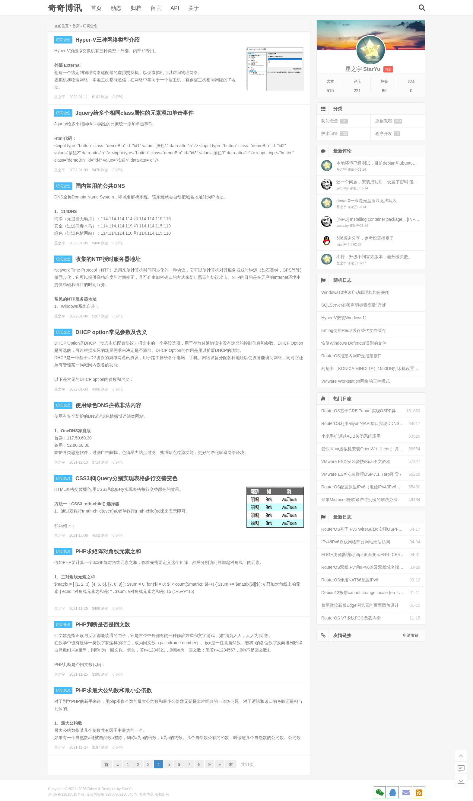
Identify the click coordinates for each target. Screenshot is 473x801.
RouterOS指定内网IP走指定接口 (351, 355)
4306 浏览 (100, 389)
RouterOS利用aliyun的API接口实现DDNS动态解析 (364, 423)
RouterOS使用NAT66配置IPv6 (349, 579)
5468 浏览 (100, 243)
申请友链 (411, 635)
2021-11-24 (78, 747)
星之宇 (59, 97)
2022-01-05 (78, 243)
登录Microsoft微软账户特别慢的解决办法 (359, 499)
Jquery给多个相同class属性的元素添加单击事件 (134, 113)
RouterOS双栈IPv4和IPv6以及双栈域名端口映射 (365, 567)
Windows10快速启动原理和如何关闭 (355, 292)
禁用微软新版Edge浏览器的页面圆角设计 (360, 605)
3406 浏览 (100, 608)
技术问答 (334, 133)
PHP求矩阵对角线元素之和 (108, 551)
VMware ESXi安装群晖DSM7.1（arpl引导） (362, 474)
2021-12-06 (78, 535)
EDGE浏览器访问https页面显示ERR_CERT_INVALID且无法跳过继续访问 (365, 554)
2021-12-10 (78, 462)
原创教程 (388, 121)
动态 (116, 8)
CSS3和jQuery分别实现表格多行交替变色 (126, 478)
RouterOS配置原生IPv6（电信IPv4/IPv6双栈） (364, 486)
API (174, 8)
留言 (156, 8)
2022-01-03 (78, 389)
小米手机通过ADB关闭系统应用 (351, 436)
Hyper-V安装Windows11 (344, 317)
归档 (136, 8)
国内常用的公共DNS (100, 186)
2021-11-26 (78, 608)
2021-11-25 (78, 674)
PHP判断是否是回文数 (102, 625)
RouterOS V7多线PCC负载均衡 (351, 618)
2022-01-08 (78, 170)
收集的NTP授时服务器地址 (108, 259)
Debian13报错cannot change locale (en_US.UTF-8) (365, 592)
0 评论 (118, 97)
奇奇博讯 (65, 8)
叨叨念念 (63, 40)
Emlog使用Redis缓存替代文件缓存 (353, 330)
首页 (96, 8)
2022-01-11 (78, 97)
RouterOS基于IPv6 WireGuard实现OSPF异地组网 (365, 529)
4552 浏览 (100, 535)
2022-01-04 (78, 316)
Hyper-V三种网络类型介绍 (107, 40)
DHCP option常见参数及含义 (111, 332)
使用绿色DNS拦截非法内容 (108, 405)
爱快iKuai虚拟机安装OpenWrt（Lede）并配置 (364, 448)
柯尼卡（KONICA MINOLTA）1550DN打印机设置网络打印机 (373, 368)
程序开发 (387, 133)
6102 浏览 (100, 97)
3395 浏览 (100, 674)
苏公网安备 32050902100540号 (111, 794)
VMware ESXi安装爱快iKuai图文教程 (356, 461)
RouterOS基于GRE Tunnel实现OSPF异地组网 (363, 410)
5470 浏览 (100, 170)
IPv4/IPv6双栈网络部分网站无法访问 (355, 541)
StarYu (127, 789)
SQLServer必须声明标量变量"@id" (353, 305)
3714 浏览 (100, 462)
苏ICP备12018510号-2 (66, 794)
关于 (193, 8)
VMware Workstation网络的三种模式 (355, 381)
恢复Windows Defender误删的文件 (353, 343)
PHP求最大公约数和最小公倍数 (113, 690)
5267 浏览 (100, 316)
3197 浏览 (100, 747)
